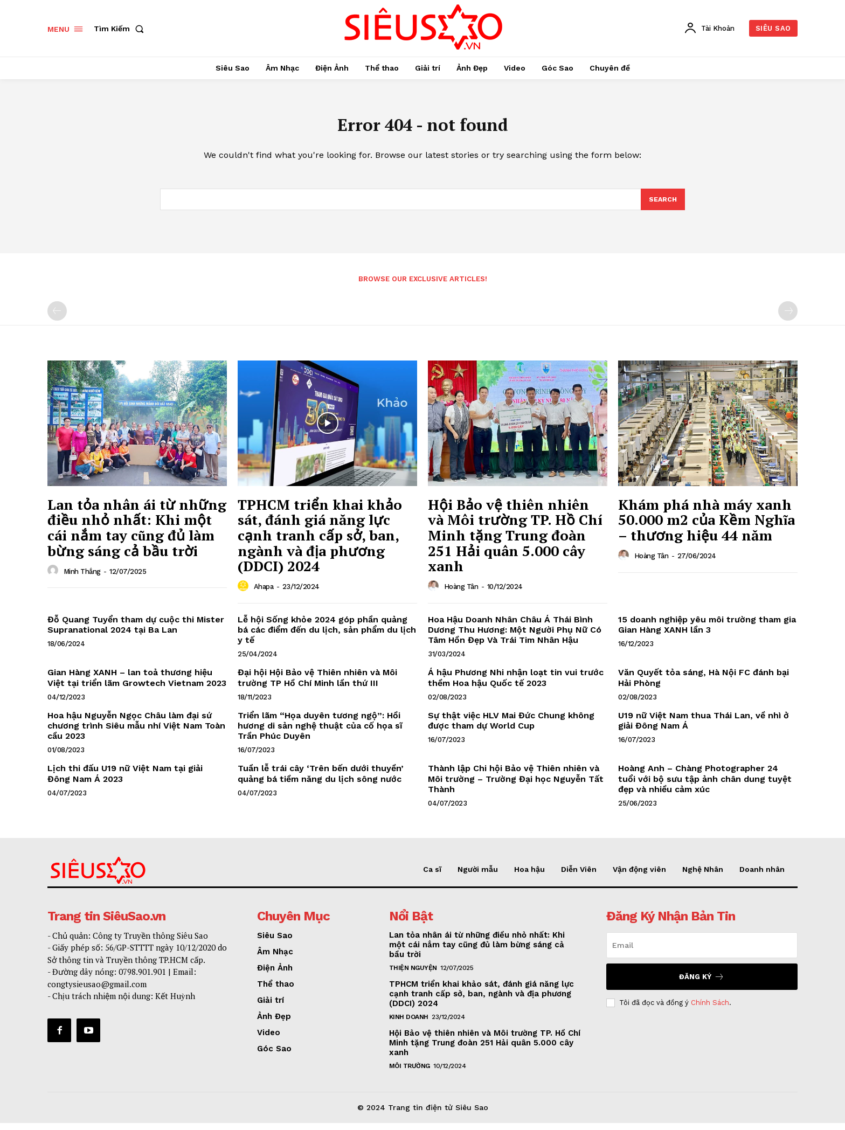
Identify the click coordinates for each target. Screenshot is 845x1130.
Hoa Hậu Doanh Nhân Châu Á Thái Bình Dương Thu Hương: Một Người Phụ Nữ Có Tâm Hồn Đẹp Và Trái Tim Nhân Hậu (514, 637)
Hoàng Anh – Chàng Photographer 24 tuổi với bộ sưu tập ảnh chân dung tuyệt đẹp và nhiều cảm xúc (705, 786)
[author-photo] (54, 578)
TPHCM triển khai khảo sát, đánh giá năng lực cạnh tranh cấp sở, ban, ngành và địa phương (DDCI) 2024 (320, 543)
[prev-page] (57, 318)
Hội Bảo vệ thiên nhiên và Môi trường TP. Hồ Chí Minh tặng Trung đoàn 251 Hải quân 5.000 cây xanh (515, 543)
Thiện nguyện (413, 975)
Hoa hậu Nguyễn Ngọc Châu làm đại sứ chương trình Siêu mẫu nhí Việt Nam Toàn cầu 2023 (136, 733)
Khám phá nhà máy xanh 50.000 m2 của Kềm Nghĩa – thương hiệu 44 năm (706, 527)
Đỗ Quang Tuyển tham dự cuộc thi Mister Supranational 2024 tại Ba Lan (135, 632)
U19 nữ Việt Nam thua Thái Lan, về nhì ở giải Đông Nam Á (703, 728)
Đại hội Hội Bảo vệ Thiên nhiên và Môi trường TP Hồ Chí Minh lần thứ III (317, 685)
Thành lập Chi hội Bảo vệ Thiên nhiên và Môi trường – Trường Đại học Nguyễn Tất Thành (516, 786)
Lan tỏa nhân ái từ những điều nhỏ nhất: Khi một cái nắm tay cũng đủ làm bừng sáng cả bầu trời (136, 535)
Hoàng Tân (461, 594)
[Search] (662, 206)
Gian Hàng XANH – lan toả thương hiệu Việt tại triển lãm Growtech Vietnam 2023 (136, 685)
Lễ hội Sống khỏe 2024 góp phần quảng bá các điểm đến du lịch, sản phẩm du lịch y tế (327, 637)
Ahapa (264, 594)
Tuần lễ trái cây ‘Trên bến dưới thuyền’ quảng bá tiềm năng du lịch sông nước (321, 781)
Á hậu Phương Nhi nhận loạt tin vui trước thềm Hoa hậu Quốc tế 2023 (516, 685)
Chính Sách (710, 1010)
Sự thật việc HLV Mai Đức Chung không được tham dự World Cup (511, 728)
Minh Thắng (82, 578)
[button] (121, 28)
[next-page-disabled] (788, 318)
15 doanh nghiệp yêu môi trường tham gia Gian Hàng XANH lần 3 (707, 632)
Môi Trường (409, 1073)
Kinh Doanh (408, 1024)
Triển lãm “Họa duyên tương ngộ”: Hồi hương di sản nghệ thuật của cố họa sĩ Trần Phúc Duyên (320, 733)
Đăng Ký (701, 984)
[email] (702, 953)
